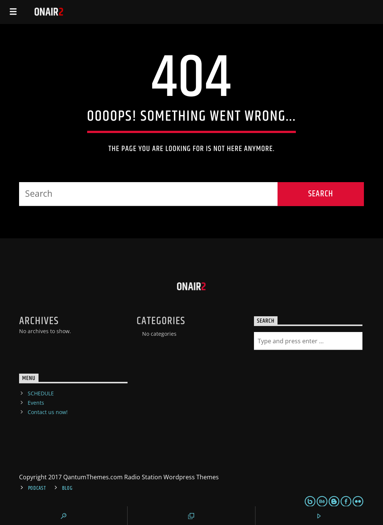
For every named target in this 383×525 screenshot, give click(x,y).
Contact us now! (48, 412)
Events (36, 402)
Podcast (37, 488)
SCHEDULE (41, 393)
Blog (67, 488)
